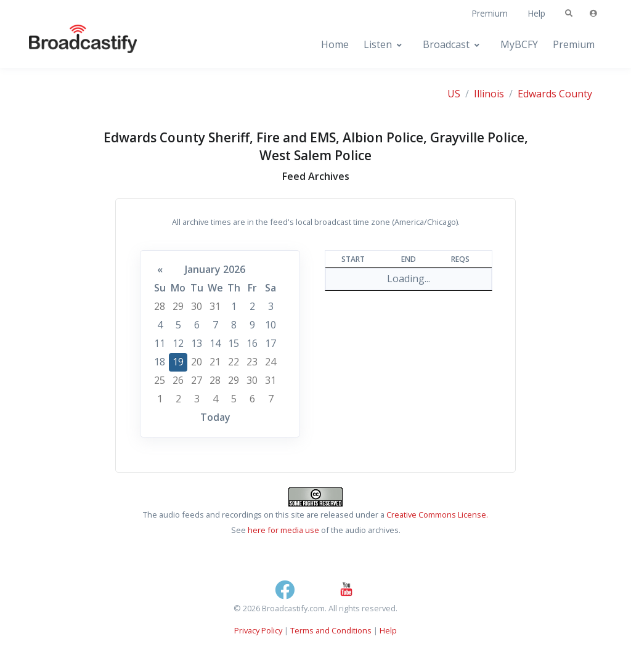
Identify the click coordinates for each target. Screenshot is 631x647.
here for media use (283, 529)
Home (335, 44)
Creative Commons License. (437, 514)
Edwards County (555, 93)
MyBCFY (519, 44)
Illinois (489, 93)
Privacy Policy (258, 630)
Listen (378, 44)
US (453, 93)
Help (536, 13)
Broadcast (446, 44)
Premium (489, 13)
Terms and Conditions (331, 630)
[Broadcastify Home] (71, 45)
